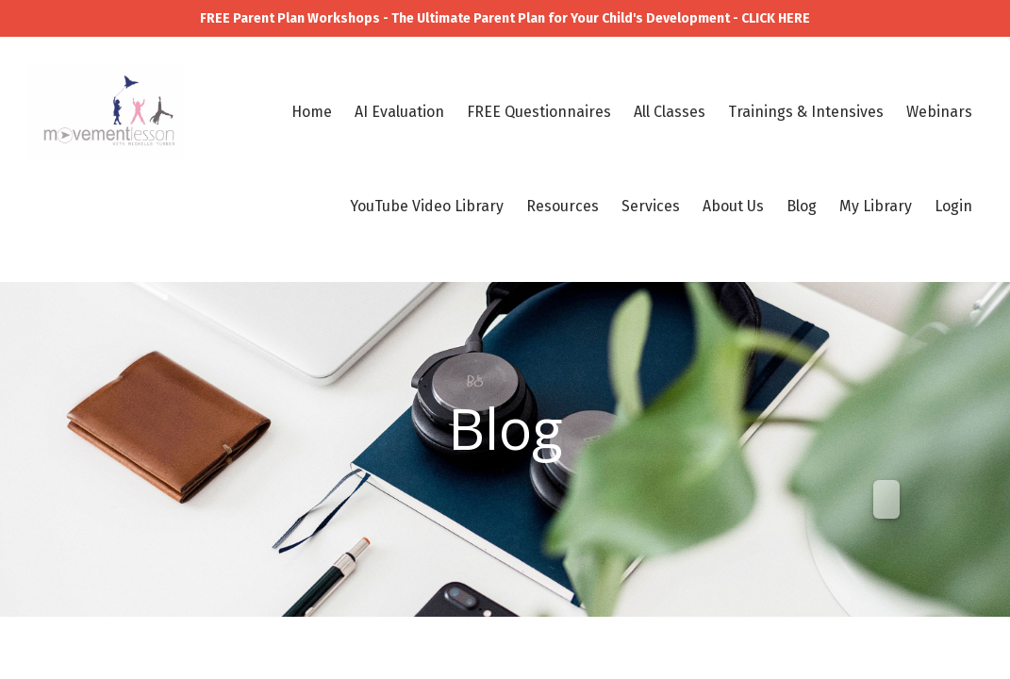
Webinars (939, 112)
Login (953, 206)
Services (650, 206)
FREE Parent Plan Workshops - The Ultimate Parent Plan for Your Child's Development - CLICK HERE (505, 18)
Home (311, 112)
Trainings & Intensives (806, 112)
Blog (801, 206)
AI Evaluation (399, 112)
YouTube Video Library (427, 206)
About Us (733, 206)
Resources (562, 206)
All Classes (669, 112)
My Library (875, 206)
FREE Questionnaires (539, 112)
